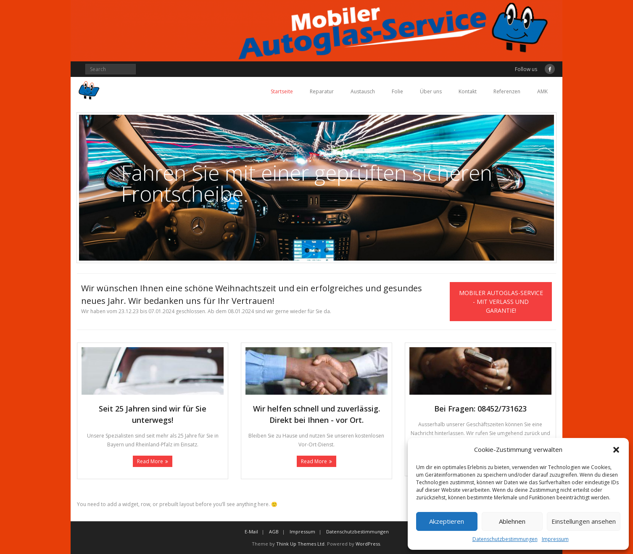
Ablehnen (512, 521)
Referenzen (506, 91)
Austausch (363, 91)
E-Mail (251, 531)
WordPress (368, 544)
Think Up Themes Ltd (300, 544)
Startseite (282, 91)
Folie (397, 91)
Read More (150, 461)
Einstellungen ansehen (583, 521)
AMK (542, 91)
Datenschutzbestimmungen (505, 539)
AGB (274, 531)
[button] (616, 450)
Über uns (431, 91)
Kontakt (468, 91)
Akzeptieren (446, 521)
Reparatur (322, 91)
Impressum (555, 539)
